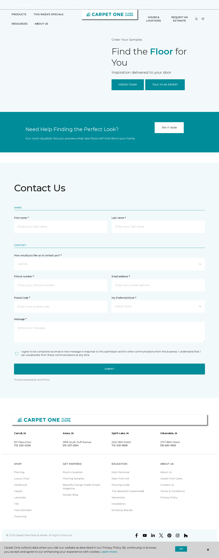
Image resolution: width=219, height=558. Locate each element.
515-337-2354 (71, 445)
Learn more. (109, 551)
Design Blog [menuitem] (70, 494)
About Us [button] (41, 23)
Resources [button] (20, 23)
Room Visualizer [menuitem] (73, 472)
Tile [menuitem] (16, 503)
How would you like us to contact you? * (38, 255)
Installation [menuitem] (119, 503)
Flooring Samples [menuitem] (73, 478)
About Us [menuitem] (166, 472)
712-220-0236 (22, 445)
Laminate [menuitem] (20, 497)
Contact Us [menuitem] (167, 484)
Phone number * (24, 276)
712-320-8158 (119, 445)
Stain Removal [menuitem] (120, 472)
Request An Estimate (179, 19)
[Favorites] (203, 19)
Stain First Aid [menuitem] (120, 478)
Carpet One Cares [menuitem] (171, 478)
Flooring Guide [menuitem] (121, 484)
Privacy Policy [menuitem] (169, 497)
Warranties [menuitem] (118, 497)
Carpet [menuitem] (18, 491)
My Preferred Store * (124, 298)
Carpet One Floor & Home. (31, 535)
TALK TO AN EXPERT (165, 84)
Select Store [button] (21, 5)
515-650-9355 (168, 445)
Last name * (119, 218)
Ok (181, 548)
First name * (21, 218)
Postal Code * (22, 298)
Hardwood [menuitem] (20, 484)
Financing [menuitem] (20, 516)
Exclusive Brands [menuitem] (122, 510)
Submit (109, 368)
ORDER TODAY (127, 84)
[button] (196, 19)
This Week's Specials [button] (48, 14)
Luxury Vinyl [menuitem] (21, 478)
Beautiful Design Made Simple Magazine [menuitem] (81, 486)
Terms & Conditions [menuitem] (172, 491)
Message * (20, 319)
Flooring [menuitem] (19, 472)
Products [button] (19, 14)
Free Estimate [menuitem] (22, 510)
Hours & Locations (153, 19)
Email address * (121, 276)
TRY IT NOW (169, 127)
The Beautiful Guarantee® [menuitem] (128, 491)
